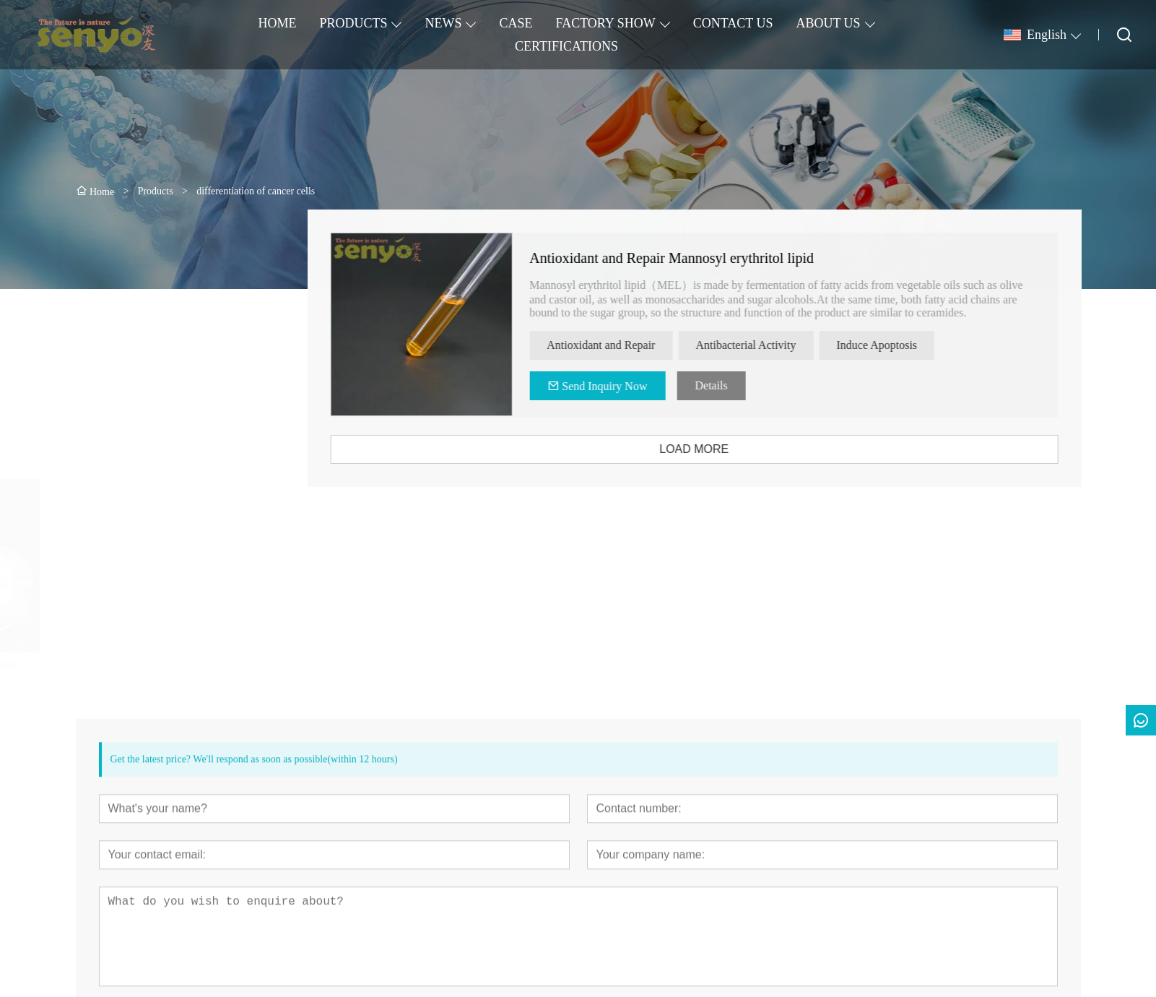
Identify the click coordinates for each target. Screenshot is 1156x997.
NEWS (443, 23)
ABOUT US (828, 23)
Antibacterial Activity (771, 345)
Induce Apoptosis (902, 345)
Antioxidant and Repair (627, 345)
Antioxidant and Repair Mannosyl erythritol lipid (697, 258)
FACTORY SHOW (605, 23)
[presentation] (146, 581)
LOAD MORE (720, 449)
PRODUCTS (353, 23)
